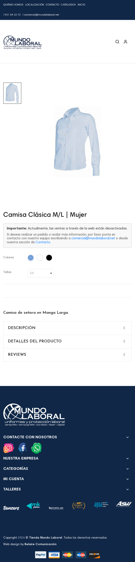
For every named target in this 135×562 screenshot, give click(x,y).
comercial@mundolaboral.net (40, 15)
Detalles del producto (35, 341)
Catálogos (68, 5)
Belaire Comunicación (41, 544)
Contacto (52, 5)
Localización (34, 5)
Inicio (81, 5)
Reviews (17, 355)
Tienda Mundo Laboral (45, 537)
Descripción (22, 328)
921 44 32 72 (12, 15)
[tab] (67, 328)
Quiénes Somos (13, 5)
